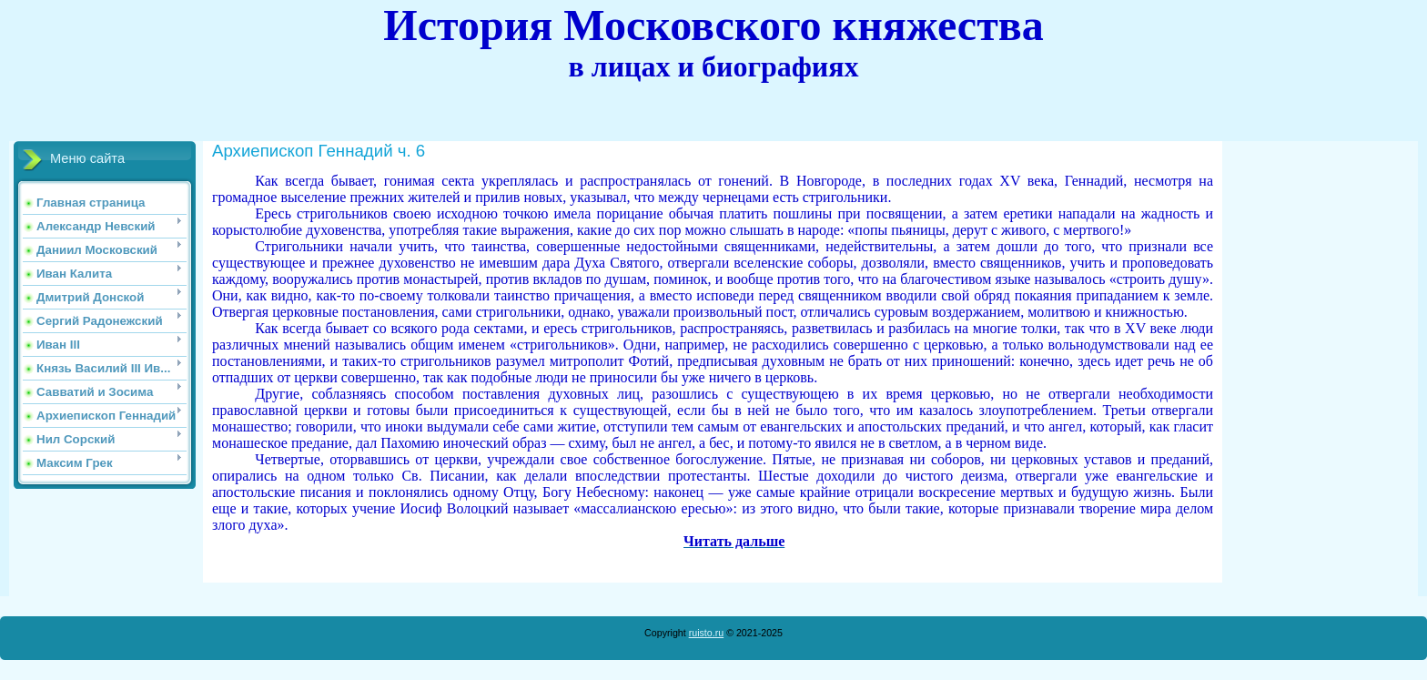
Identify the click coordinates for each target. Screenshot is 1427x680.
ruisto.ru (706, 632)
